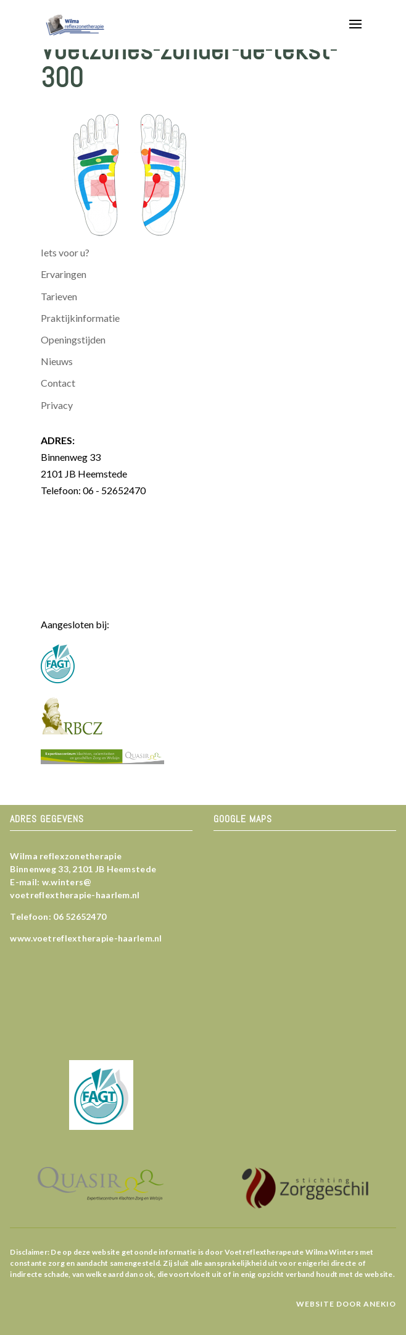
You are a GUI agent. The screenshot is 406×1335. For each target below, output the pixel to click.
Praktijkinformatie (80, 318)
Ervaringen (63, 274)
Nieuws (57, 361)
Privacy (57, 405)
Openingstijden (73, 339)
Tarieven (59, 296)
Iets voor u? (65, 252)
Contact (58, 383)
